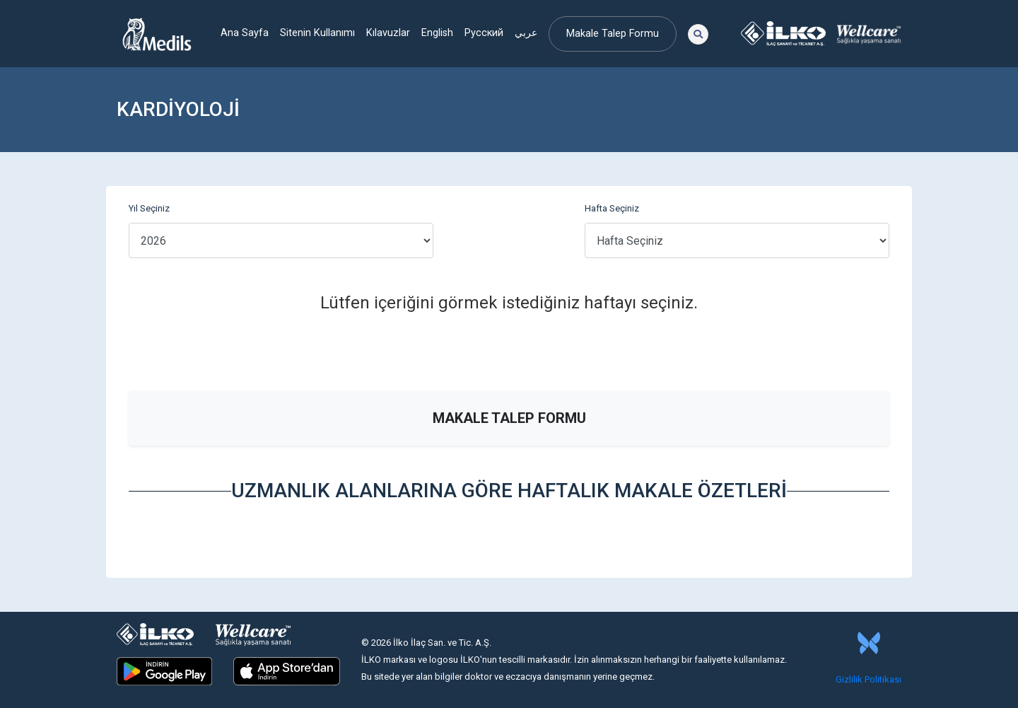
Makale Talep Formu (612, 34)
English (437, 33)
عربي (526, 33)
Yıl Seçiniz (149, 208)
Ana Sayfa (245, 33)
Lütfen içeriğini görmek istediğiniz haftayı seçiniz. (509, 302)
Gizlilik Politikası (868, 679)
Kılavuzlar (388, 33)
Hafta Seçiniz (612, 208)
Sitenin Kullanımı (317, 33)
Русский (483, 33)
